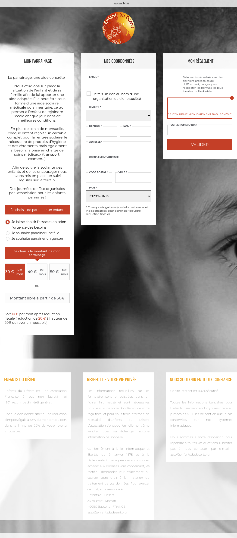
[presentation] (37, 253)
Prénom (95, 126)
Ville (122, 172)
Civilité (95, 107)
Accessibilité (121, 3)
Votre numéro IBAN (184, 125)
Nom (127, 126)
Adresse (95, 142)
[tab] (37, 253)
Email (93, 77)
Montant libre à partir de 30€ (35, 298)
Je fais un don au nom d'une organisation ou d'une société (117, 96)
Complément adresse (104, 157)
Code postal (98, 172)
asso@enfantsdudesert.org (107, 512)
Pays (93, 187)
